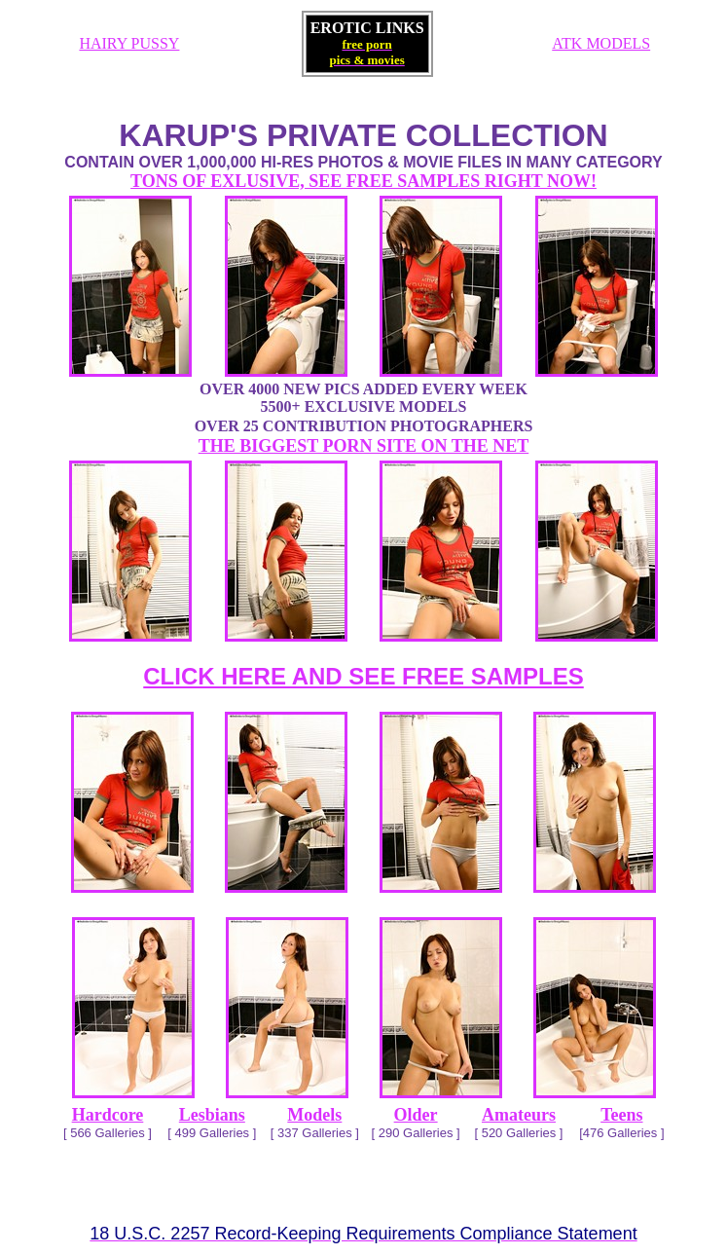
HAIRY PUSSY (129, 43)
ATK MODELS (601, 43)
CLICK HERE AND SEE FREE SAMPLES (363, 676)
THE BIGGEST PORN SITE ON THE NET (363, 446)
